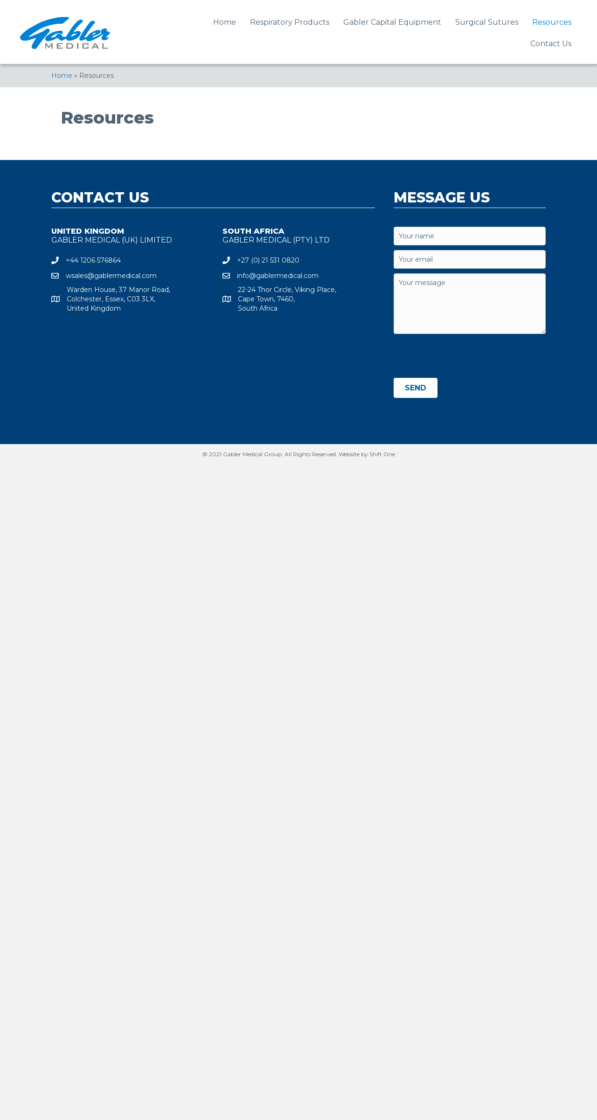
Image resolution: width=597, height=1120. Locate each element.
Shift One (382, 454)
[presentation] (464, 357)
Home (61, 75)
